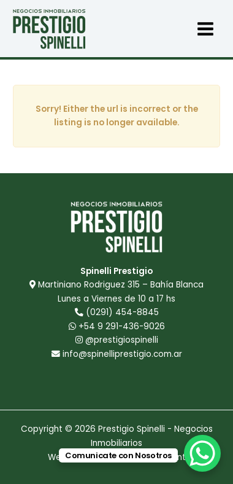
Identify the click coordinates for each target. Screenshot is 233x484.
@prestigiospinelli (116, 340)
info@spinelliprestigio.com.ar (122, 354)
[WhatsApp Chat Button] (202, 453)
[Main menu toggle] (205, 28)
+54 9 (117, 326)
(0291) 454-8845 (122, 312)
